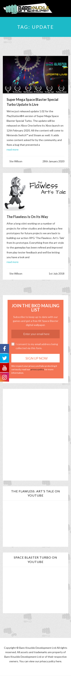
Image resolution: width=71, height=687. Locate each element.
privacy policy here (50, 661)
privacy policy (37, 369)
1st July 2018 (56, 273)
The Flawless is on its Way (27, 217)
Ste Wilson (15, 161)
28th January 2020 (53, 161)
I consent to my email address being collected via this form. (34, 346)
